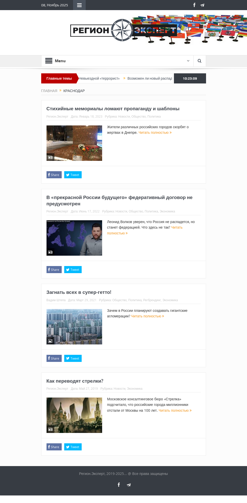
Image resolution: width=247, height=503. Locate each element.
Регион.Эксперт (58, 116)
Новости (124, 116)
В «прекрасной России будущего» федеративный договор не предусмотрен (120, 200)
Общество (138, 116)
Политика (154, 116)
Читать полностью (155, 132)
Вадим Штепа (56, 300)
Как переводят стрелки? (75, 381)
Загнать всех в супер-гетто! (79, 292)
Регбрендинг (152, 300)
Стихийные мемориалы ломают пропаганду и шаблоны (113, 108)
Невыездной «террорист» (101, 78)
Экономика (167, 211)
